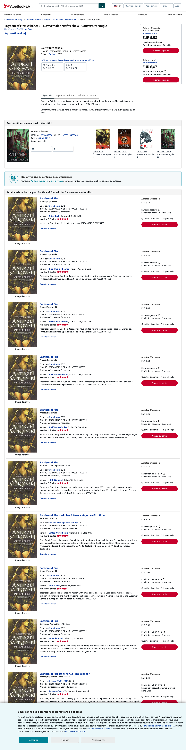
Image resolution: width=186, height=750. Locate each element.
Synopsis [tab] (47, 95)
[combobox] (68, 5)
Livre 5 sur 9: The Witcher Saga (18, 29)
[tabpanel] (89, 107)
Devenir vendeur (174, 14)
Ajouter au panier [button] (161, 50)
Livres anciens (77, 14)
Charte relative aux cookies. (100, 728)
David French (57, 181)
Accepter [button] (33, 740)
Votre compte (152, 6)
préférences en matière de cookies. (159, 725)
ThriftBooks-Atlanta (58, 321)
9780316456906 (70, 135)
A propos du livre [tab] (65, 95)
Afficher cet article (150, 33)
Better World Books (58, 533)
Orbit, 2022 (44, 138)
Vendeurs (142, 14)
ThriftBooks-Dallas (58, 427)
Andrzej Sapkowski (39, 181)
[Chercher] (102, 5)
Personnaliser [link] (98, 740)
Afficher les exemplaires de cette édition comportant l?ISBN (68, 60)
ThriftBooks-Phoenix (59, 269)
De (52, 66)
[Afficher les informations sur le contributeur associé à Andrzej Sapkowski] (15, 33)
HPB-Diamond (56, 480)
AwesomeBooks (56, 691)
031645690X (47, 135)
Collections (46, 14)
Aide (177, 6)
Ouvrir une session (133, 6)
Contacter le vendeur (48, 228)
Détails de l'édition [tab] (87, 95)
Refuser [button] (65, 740)
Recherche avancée (12, 14)
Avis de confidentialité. (75, 731)
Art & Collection (111, 14)
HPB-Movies (54, 585)
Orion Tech (54, 216)
